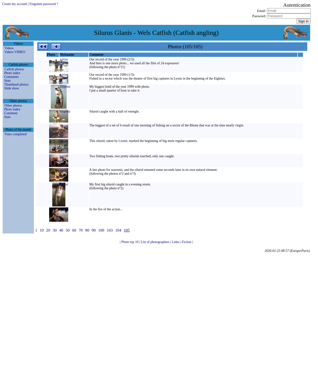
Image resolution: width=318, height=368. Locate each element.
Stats (7, 80)
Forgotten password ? (43, 4)
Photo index (12, 73)
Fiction (187, 242)
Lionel (123, 141)
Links (176, 242)
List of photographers (155, 242)
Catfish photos (14, 69)
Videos (9, 48)
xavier (64, 59)
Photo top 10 (130, 242)
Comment (10, 113)
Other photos (13, 105)
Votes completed (16, 134)
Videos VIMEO (14, 52)
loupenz (65, 86)
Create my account (14, 4)
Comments (11, 77)
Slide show (11, 88)
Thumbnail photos (16, 84)
